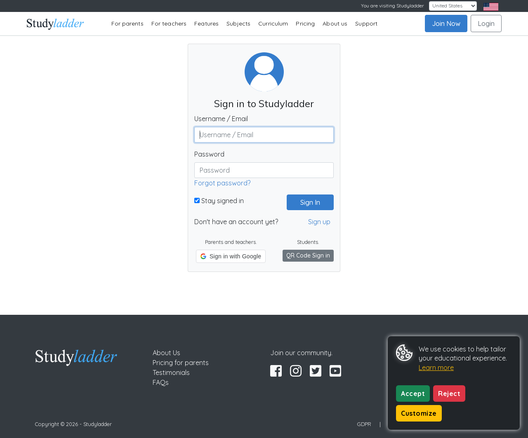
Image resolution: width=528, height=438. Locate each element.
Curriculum (273, 23)
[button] (231, 256)
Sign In (307, 202)
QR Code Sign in (308, 255)
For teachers (168, 23)
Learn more (436, 367)
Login (486, 23)
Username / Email (221, 119)
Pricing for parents (181, 362)
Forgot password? (222, 183)
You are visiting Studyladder (392, 5)
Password (209, 154)
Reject (449, 393)
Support (366, 23)
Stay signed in (219, 201)
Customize (419, 413)
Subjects (238, 23)
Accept (413, 393)
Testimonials (171, 372)
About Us (166, 353)
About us (335, 23)
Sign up (319, 222)
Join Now (446, 23)
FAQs (161, 382)
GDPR (364, 424)
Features (206, 23)
